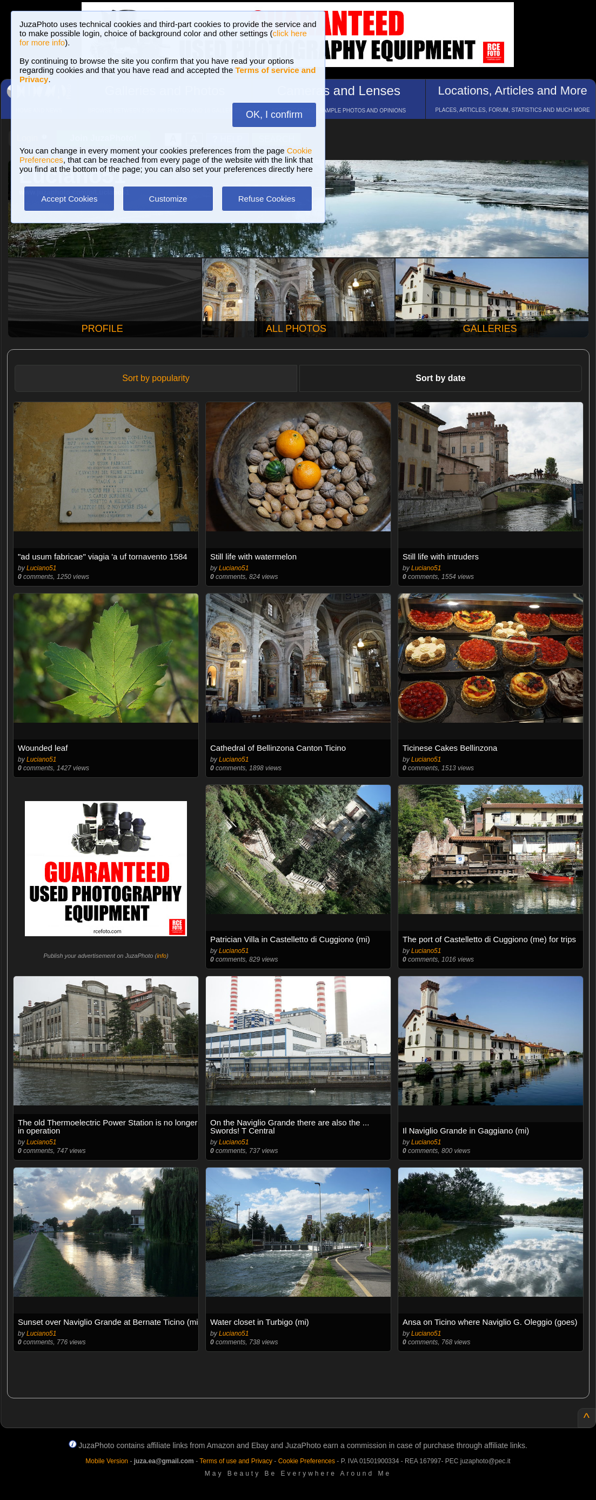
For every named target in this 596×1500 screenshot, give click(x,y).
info (161, 955)
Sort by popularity (156, 378)
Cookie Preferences (306, 1461)
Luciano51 (41, 568)
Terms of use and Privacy (235, 1461)
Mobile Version (106, 1461)
